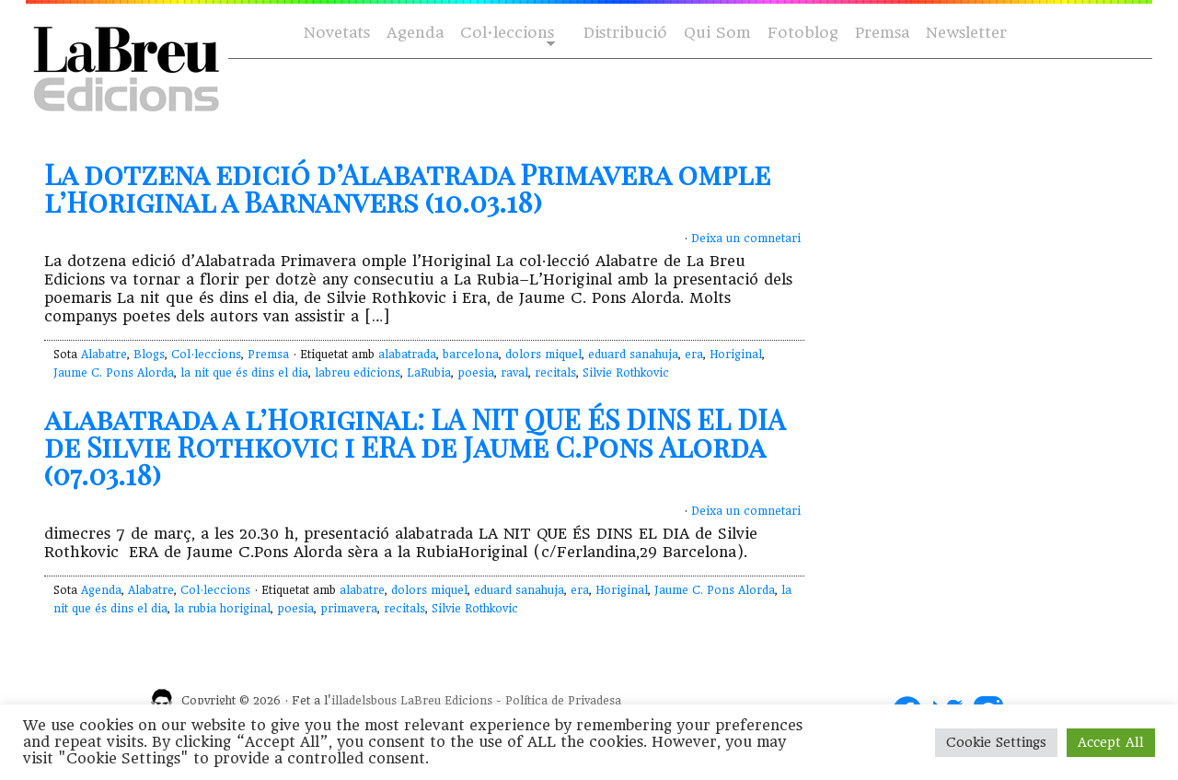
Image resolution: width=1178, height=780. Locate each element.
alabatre (362, 590)
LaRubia (429, 373)
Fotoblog (803, 32)
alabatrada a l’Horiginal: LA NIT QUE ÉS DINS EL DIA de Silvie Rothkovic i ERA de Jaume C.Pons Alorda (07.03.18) (414, 447)
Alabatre (104, 354)
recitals (555, 373)
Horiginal (736, 354)
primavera (348, 608)
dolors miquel (543, 354)
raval (514, 373)
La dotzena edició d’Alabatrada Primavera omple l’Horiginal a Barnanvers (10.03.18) (407, 188)
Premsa (882, 32)
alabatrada (407, 354)
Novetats (337, 32)
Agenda (415, 32)
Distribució (625, 32)
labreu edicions (357, 373)
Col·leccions (505, 33)
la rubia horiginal (222, 608)
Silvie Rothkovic (626, 373)
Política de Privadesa (563, 700)
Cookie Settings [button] (996, 742)
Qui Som (717, 32)
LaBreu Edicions (446, 700)
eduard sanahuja (633, 354)
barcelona (471, 354)
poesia (475, 373)
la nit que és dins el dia (244, 373)
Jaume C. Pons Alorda (113, 373)
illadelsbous (364, 700)
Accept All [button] (1111, 742)
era (694, 354)
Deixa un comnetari (746, 238)
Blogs (149, 354)
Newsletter (966, 32)
